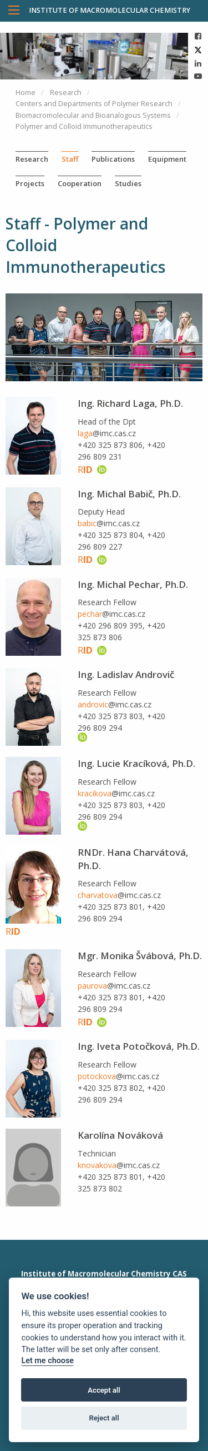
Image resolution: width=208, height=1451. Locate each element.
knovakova (97, 1165)
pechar (90, 614)
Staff (70, 159)
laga (85, 433)
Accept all (104, 1390)
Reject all (104, 1418)
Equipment (167, 159)
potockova (97, 1076)
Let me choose (47, 1360)
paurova (92, 985)
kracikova (94, 793)
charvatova (98, 895)
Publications (113, 159)
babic (87, 523)
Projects (30, 183)
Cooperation (80, 183)
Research (32, 159)
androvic (93, 704)
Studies (128, 183)
